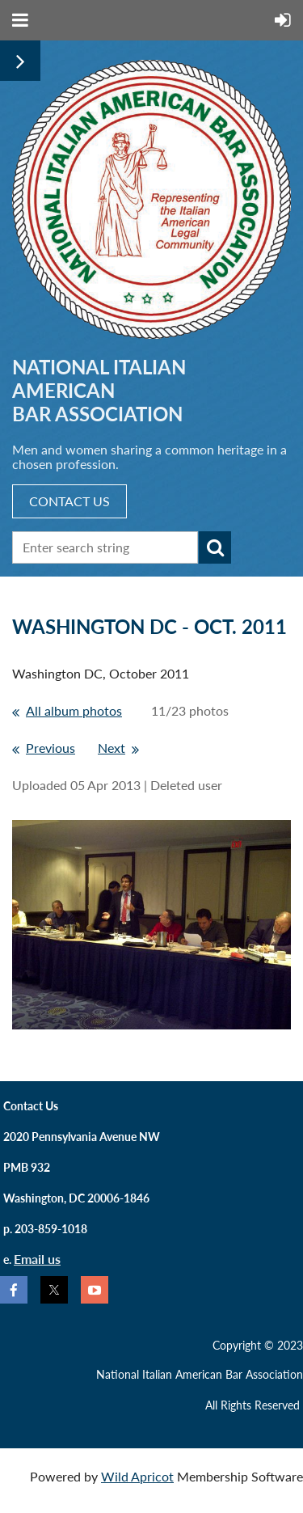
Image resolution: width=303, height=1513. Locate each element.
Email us (37, 1258)
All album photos (74, 710)
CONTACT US (69, 501)
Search (215, 547)
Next (111, 747)
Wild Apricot (137, 1476)
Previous (50, 747)
